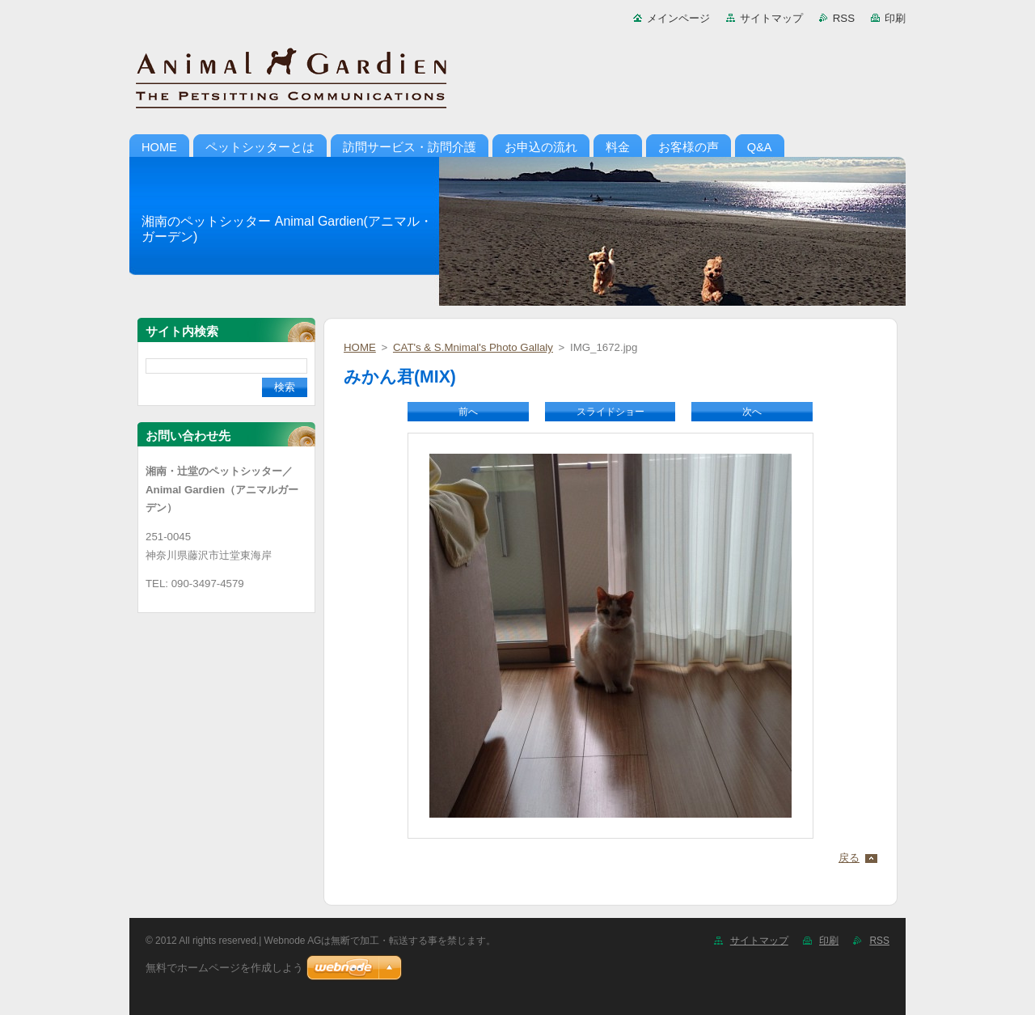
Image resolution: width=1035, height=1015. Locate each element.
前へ (468, 411)
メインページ (678, 18)
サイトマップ (771, 18)
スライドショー (610, 411)
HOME (360, 347)
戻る (849, 858)
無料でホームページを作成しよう (224, 968)
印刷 (895, 18)
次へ (752, 411)
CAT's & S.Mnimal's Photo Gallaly (473, 347)
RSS (844, 18)
